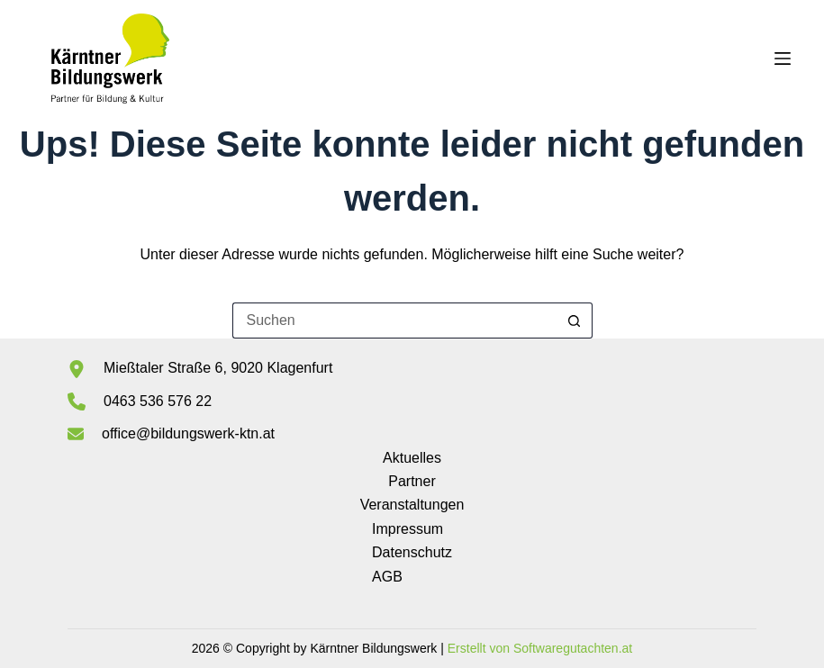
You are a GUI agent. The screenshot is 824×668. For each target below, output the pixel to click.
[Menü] (782, 58)
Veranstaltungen (412, 504)
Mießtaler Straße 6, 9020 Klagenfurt (218, 367)
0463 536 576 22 (158, 401)
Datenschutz (412, 552)
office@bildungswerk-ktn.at (188, 433)
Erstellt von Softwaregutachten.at (540, 648)
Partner (411, 481)
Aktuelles (412, 457)
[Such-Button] (575, 320)
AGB (387, 576)
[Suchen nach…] (394, 320)
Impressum (407, 529)
